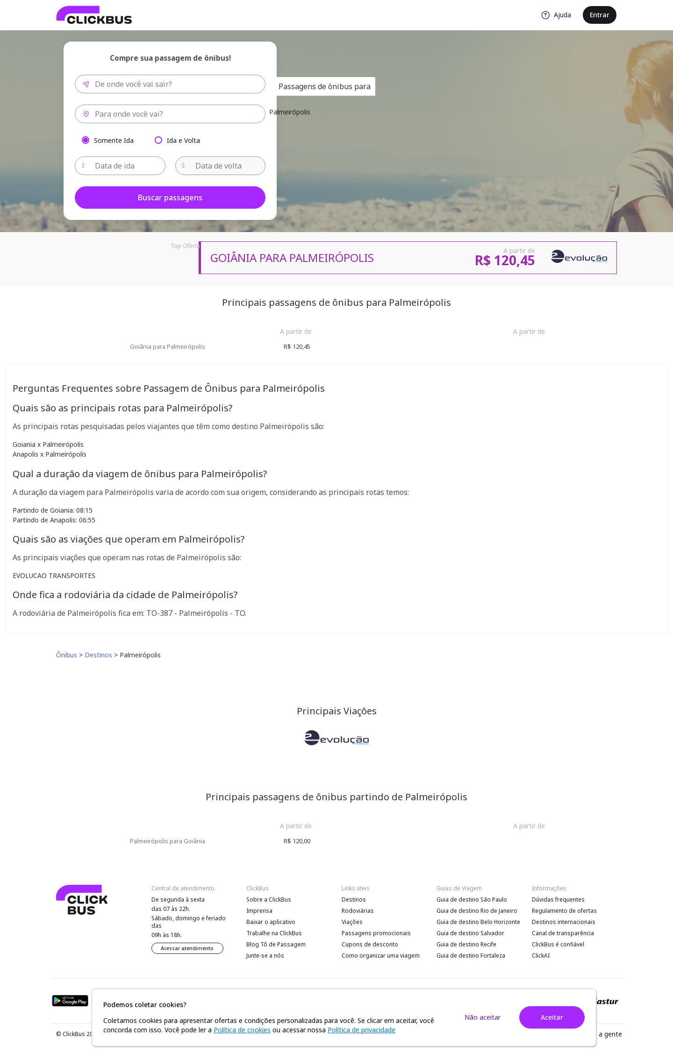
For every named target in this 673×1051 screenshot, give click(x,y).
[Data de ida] (120, 165)
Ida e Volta (183, 139)
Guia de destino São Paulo (472, 899)
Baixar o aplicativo (270, 922)
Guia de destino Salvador (470, 933)
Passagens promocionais (376, 933)
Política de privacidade (361, 1029)
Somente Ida (114, 139)
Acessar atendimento (187, 948)
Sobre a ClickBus (268, 899)
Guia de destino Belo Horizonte (478, 922)
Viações (352, 922)
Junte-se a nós (265, 955)
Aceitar (552, 1017)
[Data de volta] (220, 165)
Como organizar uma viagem (381, 955)
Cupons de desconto (370, 944)
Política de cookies (242, 1029)
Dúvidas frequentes (558, 899)
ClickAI (541, 955)
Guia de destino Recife (466, 944)
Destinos (354, 899)
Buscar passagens (170, 197)
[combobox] (170, 84)
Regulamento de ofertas (564, 911)
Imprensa (259, 911)
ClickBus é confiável (558, 944)
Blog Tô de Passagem (276, 944)
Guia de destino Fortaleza (471, 955)
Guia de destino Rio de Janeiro (477, 911)
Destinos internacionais (563, 922)
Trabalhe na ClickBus (274, 933)
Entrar (599, 14)
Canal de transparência (563, 933)
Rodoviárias (358, 911)
